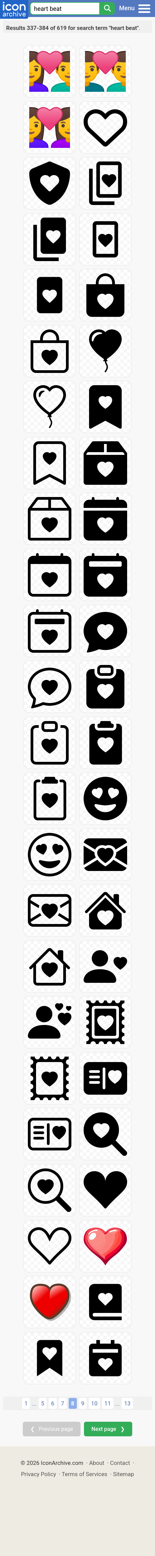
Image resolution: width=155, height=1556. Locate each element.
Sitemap (123, 1474)
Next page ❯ (107, 1429)
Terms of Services (84, 1474)
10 (94, 1403)
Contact (120, 1462)
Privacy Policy (38, 1474)
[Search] (107, 8)
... (34, 1403)
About (96, 1462)
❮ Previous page (51, 1429)
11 (107, 1403)
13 (127, 1403)
